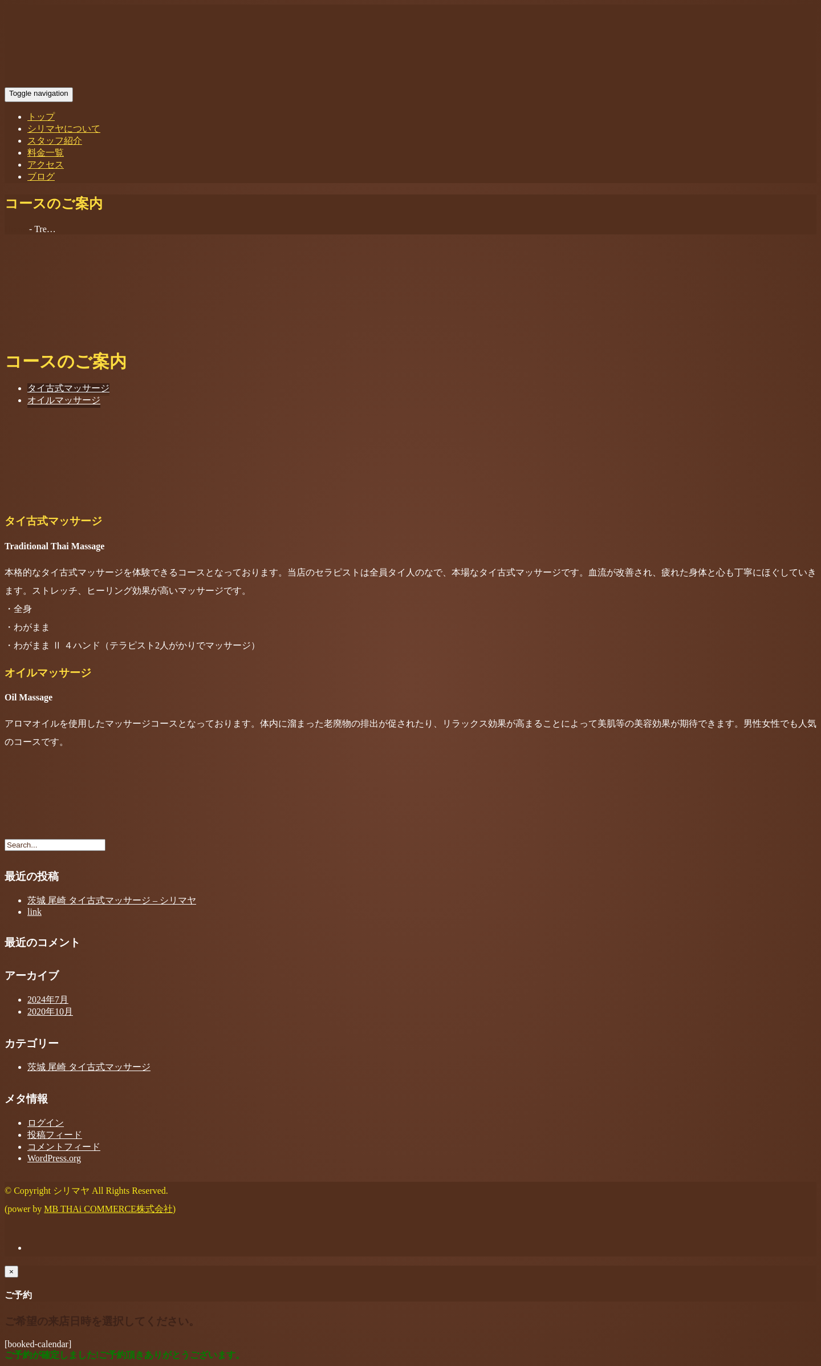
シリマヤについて (63, 128)
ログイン (45, 1123)
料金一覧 (45, 152)
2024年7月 (47, 999)
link (34, 912)
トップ (41, 116)
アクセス (45, 164)
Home (16, 229)
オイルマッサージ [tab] (63, 400)
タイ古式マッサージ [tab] (68, 388)
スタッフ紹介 (54, 140)
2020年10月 (50, 1011)
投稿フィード (54, 1135)
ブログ (41, 176)
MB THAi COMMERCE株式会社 (108, 1209)
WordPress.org (54, 1158)
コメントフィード (63, 1147)
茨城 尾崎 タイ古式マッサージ (89, 1067)
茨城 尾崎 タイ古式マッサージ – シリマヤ (111, 900)
